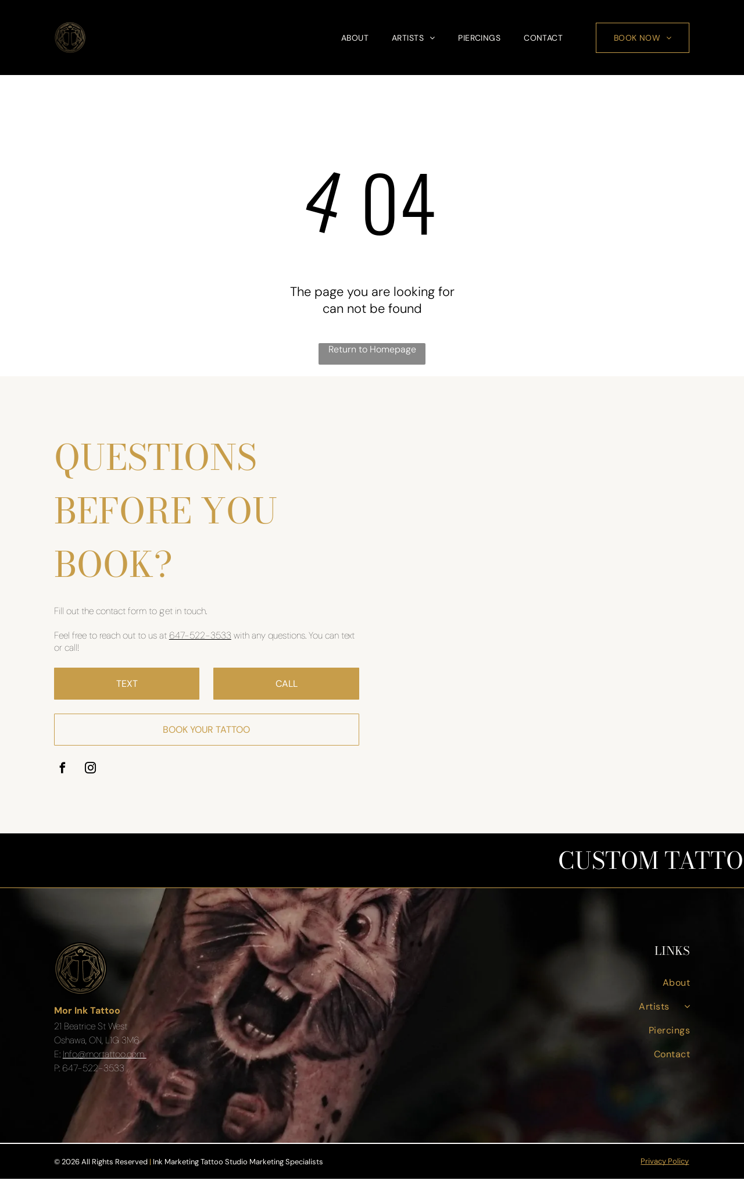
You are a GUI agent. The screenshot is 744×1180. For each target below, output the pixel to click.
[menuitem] (355, 38)
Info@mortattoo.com (104, 1055)
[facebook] (62, 770)
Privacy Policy (665, 1162)
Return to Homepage (372, 350)
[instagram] (90, 770)
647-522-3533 (200, 636)
